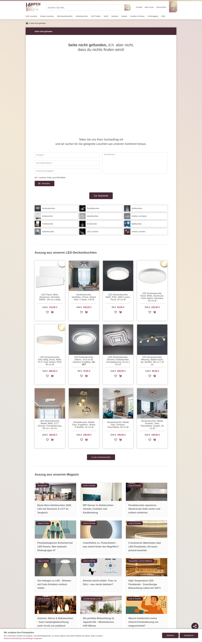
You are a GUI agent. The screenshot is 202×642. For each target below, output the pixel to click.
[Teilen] (195, 626)
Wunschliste (161, 7)
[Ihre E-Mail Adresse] (67, 162)
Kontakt (139, 7)
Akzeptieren (189, 635)
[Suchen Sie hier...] (85, 7)
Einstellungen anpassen (32, 638)
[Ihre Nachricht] (134, 162)
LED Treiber (96, 16)
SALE (106, 16)
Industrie (114, 16)
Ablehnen (170, 635)
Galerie (124, 16)
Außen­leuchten (82, 16)
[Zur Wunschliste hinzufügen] (47, 313)
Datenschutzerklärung (12, 638)
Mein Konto (149, 7)
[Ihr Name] (67, 154)
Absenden (46, 183)
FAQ (163, 16)
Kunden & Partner (137, 16)
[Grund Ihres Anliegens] (67, 170)
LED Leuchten (31, 16)
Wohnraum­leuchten (65, 16)
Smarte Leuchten (47, 16)
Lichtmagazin (153, 16)
